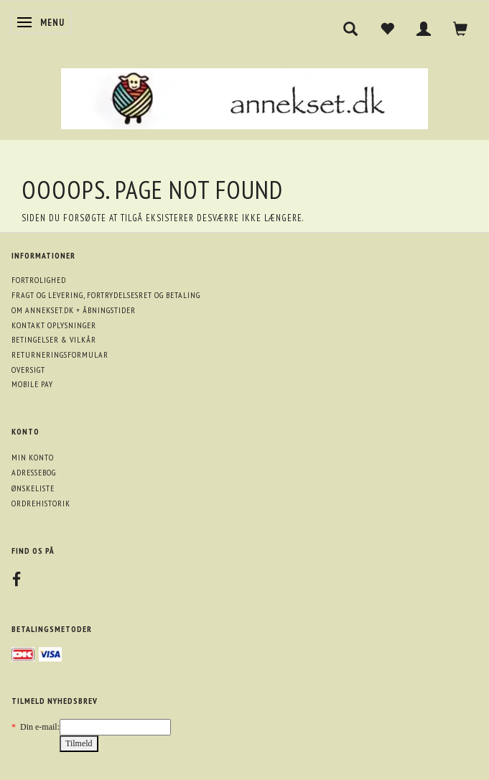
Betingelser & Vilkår (53, 339)
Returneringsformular (59, 354)
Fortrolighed (38, 279)
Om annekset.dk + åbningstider (73, 310)
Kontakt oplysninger (53, 325)
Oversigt (28, 369)
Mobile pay (32, 384)
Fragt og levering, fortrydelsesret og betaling (105, 294)
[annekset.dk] (244, 97)
